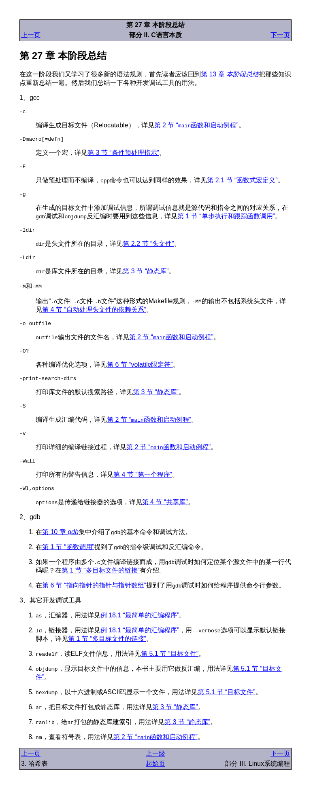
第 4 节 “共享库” (165, 517)
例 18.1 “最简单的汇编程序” (139, 631)
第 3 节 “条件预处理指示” (123, 155)
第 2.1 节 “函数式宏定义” (242, 183)
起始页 (155, 779)
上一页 (30, 35)
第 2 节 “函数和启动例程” (196, 126)
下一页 (280, 35)
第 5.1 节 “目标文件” (169, 669)
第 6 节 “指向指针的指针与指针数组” (94, 601)
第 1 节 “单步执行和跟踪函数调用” (226, 221)
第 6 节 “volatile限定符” (140, 374)
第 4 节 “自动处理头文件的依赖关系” (94, 316)
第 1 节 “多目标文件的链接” (101, 586)
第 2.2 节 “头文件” (148, 249)
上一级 (155, 769)
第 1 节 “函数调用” (68, 562)
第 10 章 (60, 547)
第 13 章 (230, 74)
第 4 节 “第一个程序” (142, 489)
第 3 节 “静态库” (145, 278)
